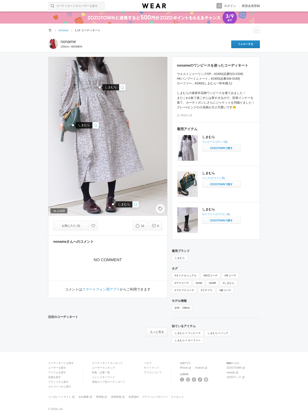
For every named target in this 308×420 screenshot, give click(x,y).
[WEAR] (154, 6)
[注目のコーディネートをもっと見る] (156, 332)
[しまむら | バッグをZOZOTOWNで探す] (221, 184)
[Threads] (194, 379)
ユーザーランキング (103, 367)
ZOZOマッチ (236, 377)
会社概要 (85, 397)
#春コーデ (225, 290)
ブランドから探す (58, 381)
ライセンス (177, 397)
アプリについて (153, 372)
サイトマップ (151, 367)
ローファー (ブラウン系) (216, 214)
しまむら (208, 137)
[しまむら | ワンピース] (114, 87)
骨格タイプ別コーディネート (108, 381)
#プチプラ (207, 290)
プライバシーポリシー (155, 397)
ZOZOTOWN (236, 368)
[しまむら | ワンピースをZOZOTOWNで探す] (221, 148)
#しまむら (228, 282)
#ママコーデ (182, 282)
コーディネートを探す (61, 363)
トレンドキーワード (103, 377)
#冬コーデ (230, 275)
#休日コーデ (210, 275)
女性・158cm (182, 307)
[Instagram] (188, 379)
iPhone (186, 368)
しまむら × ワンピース (188, 333)
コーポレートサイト (61, 397)
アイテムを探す (57, 372)
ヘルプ (147, 363)
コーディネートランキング (107, 363)
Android (201, 368)
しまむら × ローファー (188, 340)
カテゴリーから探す (59, 386)
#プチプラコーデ (184, 290)
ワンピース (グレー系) (215, 141)
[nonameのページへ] (53, 44)
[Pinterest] (206, 379)
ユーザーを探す (57, 367)
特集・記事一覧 (101, 372)
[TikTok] (200, 379)
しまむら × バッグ (217, 333)
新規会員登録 (251, 5)
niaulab (233, 373)
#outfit (212, 282)
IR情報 (102, 397)
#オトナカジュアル (186, 275)
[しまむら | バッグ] (87, 125)
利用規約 (134, 397)
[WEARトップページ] (50, 30)
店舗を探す (54, 377)
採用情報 (118, 397)
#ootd (199, 282)
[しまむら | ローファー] (127, 204)
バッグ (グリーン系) (213, 178)
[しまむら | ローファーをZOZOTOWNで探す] (221, 220)
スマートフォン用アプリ (101, 289)
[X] (182, 379)
